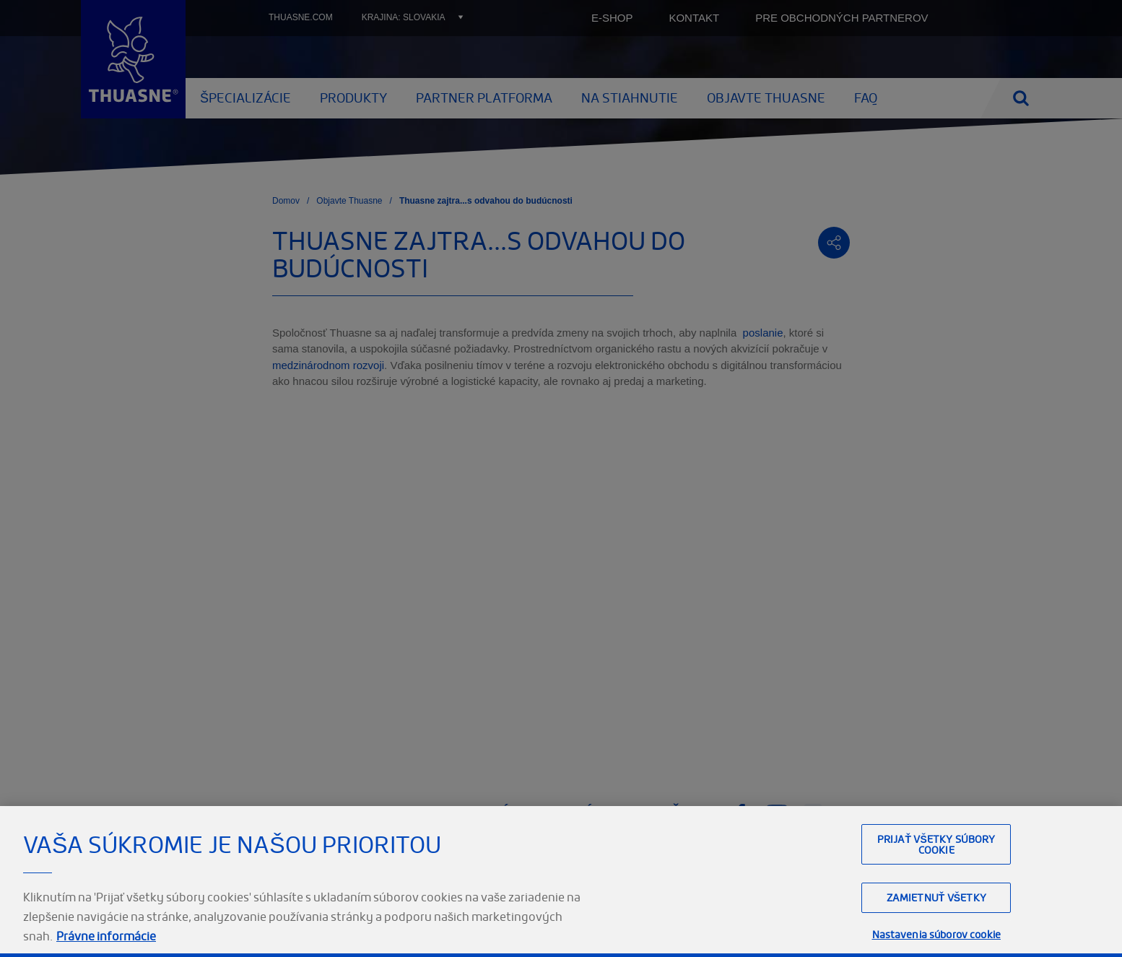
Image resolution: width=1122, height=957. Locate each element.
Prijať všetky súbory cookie (936, 844)
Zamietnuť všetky (936, 897)
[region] (561, 881)
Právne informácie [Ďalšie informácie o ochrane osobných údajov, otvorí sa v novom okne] (106, 936)
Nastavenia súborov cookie (936, 934)
